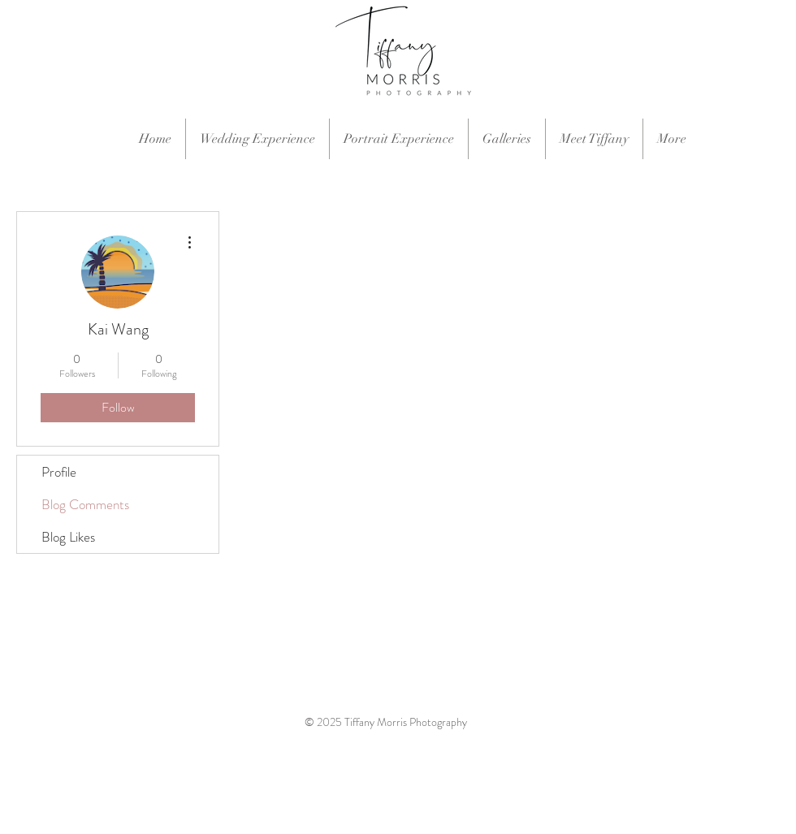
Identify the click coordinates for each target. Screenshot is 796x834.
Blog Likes (68, 537)
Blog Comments (85, 504)
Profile (58, 472)
